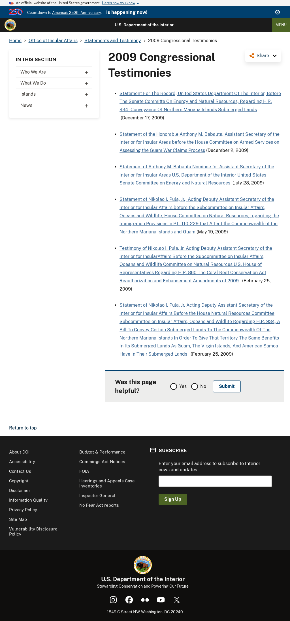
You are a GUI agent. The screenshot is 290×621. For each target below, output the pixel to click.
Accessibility (22, 461)
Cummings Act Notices (102, 461)
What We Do (56, 83)
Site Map (18, 519)
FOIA (84, 471)
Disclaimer (19, 490)
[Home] (10, 25)
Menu (281, 25)
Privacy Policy (23, 509)
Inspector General (97, 495)
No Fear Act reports (99, 505)
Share (263, 55)
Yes (183, 386)
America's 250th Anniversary (76, 12)
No (203, 386)
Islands (56, 94)
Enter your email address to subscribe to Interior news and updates (209, 466)
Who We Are (56, 72)
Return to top (23, 428)
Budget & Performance (102, 452)
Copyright (19, 480)
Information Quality (28, 500)
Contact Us (20, 471)
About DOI (19, 452)
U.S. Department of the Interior (144, 25)
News (56, 105)
